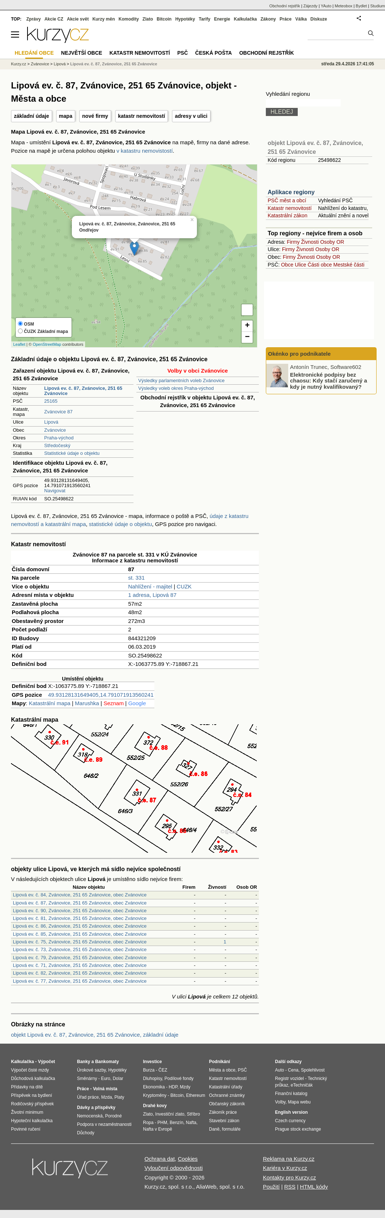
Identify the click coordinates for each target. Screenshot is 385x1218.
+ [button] (247, 325)
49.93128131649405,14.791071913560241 (101, 695)
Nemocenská (90, 1116)
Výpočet (46, 1061)
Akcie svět (78, 19)
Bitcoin (164, 19)
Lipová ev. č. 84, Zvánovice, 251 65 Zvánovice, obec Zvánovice (80, 895)
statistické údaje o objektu (120, 524)
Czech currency (290, 1120)
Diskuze (319, 19)
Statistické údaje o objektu (72, 453)
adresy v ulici (191, 116)
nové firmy (95, 116)
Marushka (87, 703)
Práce (286, 19)
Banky (83, 1061)
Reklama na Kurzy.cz (289, 1159)
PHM (162, 1122)
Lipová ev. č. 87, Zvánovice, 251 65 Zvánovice (113, 64)
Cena (293, 1070)
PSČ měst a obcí (287, 200)
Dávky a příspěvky (96, 1107)
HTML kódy (314, 1186)
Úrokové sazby (91, 1070)
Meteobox (343, 6)
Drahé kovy (155, 1105)
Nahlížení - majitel (150, 586)
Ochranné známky (227, 1095)
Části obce (320, 265)
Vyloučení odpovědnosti (173, 1168)
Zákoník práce (223, 1112)
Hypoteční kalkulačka (31, 1120)
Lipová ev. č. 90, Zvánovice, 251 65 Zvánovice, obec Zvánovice (80, 910)
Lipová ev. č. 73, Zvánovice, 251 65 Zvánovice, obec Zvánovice (80, 949)
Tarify (204, 19)
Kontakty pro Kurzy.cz (289, 1177)
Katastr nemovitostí (290, 208)
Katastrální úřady (225, 1087)
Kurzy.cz (18, 64)
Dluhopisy (152, 1078)
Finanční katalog (291, 1093)
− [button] (247, 337)
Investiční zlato (169, 1114)
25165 (51, 401)
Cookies (188, 1159)
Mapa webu (299, 1102)
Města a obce (222, 1070)
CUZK (184, 586)
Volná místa (105, 1088)
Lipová (51, 422)
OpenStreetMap (47, 344)
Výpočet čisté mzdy (30, 1070)
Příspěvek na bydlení (31, 1095)
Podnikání (219, 1061)
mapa (66, 116)
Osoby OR (332, 242)
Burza (148, 1070)
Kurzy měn (103, 19)
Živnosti (310, 242)
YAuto (326, 6)
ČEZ (162, 1070)
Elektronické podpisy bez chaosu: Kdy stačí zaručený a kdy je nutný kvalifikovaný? (328, 380)
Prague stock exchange (298, 1129)
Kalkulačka (245, 19)
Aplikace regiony (291, 192)
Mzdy (185, 1087)
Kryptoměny (154, 1095)
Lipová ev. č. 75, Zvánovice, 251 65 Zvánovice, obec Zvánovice (80, 942)
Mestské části (348, 265)
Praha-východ (59, 438)
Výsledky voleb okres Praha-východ (176, 388)
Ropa (148, 1122)
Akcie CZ (53, 19)
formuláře (231, 1129)
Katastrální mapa (49, 703)
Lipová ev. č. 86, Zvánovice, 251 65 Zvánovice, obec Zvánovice (80, 926)
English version (291, 1112)
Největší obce (81, 53)
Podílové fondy (178, 1078)
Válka (301, 19)
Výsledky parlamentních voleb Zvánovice (181, 380)
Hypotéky (185, 19)
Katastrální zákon (287, 215)
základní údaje (31, 116)
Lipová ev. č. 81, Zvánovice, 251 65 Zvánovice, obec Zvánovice (80, 918)
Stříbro (193, 1114)
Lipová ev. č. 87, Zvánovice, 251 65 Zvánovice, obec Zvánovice (80, 903)
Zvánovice (55, 430)
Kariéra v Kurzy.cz (285, 1168)
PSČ (182, 53)
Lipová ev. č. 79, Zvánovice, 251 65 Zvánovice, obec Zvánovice (80, 957)
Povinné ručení (25, 1129)
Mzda (106, 1097)
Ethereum (195, 1095)
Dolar (118, 1078)
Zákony (268, 19)
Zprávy (33, 19)
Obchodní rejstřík (285, 6)
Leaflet (19, 344)
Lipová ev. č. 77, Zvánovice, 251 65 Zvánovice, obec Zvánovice (80, 981)
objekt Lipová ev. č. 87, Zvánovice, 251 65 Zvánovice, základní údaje (95, 1035)
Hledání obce (34, 53)
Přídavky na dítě (27, 1087)
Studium (377, 6)
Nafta (191, 1122)
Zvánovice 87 (58, 411)
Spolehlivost (313, 1070)
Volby (280, 1102)
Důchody (85, 1132)
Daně (214, 1129)
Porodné (113, 1116)
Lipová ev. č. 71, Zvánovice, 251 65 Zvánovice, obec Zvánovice (80, 965)
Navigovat (55, 490)
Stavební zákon (224, 1120)
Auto (279, 1070)
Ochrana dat (159, 1159)
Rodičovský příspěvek (32, 1103)
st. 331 (136, 577)
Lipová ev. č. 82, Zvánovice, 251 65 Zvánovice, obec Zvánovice (80, 973)
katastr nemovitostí (141, 116)
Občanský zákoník (227, 1103)
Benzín (176, 1122)
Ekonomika (154, 1087)
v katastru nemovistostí (145, 151)
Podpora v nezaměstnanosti (104, 1124)
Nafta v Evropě (157, 1129)
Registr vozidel (289, 1078)
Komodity (128, 19)
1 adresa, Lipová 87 (152, 595)
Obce (287, 265)
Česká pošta (213, 53)
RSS (290, 1186)
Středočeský (57, 445)
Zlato (148, 19)
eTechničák (302, 1085)
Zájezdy (310, 6)
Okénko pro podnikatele (299, 354)
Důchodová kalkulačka (33, 1078)
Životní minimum (27, 1112)
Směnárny (87, 1078)
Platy (119, 1097)
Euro (105, 1078)
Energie (222, 19)
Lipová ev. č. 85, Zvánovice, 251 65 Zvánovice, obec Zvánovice (80, 934)
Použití (271, 1186)
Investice (152, 1061)
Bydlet (361, 6)
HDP (173, 1087)
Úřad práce (88, 1097)
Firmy (293, 242)
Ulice (300, 265)
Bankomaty (107, 1061)
